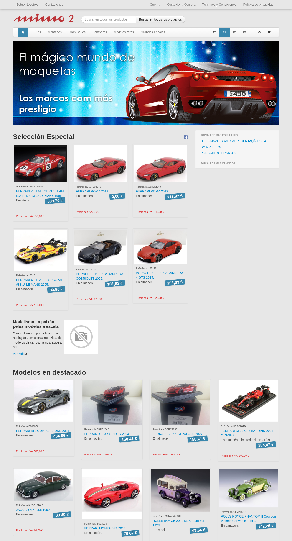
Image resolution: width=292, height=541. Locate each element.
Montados (55, 32)
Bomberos (99, 32)
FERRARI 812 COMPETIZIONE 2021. (43, 431)
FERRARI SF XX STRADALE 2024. (178, 434)
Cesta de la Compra (181, 4)
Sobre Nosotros (27, 4)
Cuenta (155, 4)
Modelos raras (124, 32)
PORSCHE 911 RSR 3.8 (218, 153)
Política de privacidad (258, 4)
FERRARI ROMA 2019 (92, 191)
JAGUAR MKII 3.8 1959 (33, 510)
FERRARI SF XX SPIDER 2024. (107, 434)
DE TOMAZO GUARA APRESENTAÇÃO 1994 (233, 141)
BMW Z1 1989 (211, 147)
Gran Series (77, 32)
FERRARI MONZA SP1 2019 (105, 528)
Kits (38, 32)
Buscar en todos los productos (160, 19)
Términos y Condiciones (219, 4)
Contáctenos (54, 4)
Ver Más (20, 354)
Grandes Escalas (153, 32)
